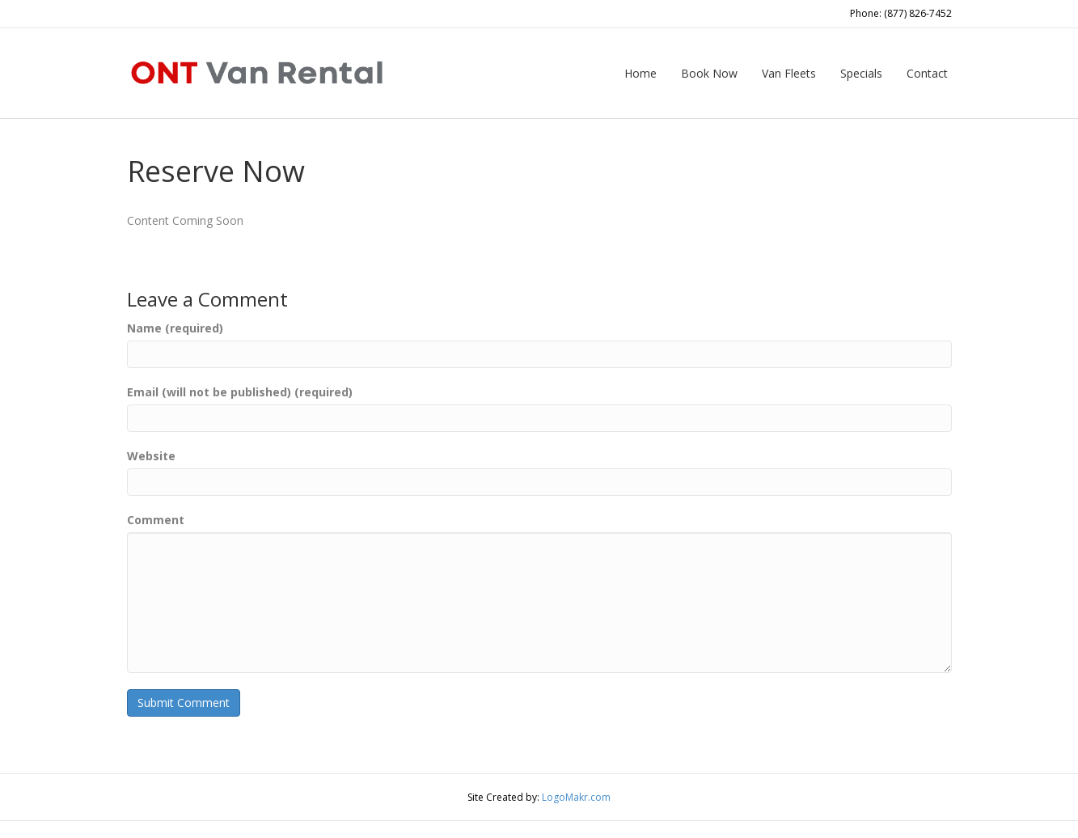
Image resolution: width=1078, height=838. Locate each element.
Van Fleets (789, 73)
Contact (927, 73)
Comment (155, 519)
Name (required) (175, 328)
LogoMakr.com (576, 797)
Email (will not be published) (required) (240, 392)
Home (640, 73)
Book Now (709, 73)
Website (151, 455)
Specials (861, 73)
